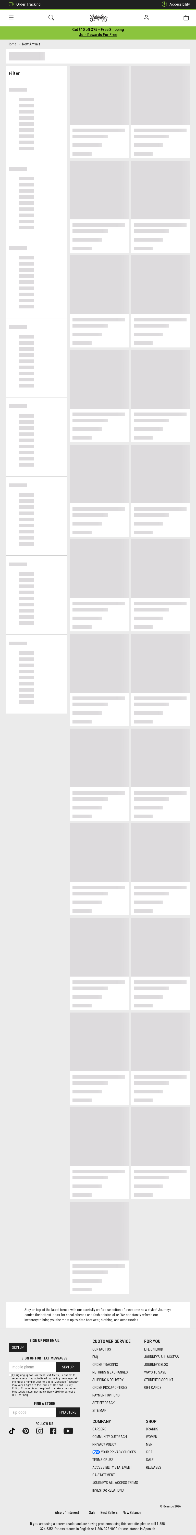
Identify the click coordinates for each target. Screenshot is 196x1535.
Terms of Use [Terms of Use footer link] (103, 1460)
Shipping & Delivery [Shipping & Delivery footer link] (108, 1380)
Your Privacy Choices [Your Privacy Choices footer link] (114, 1452)
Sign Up (18, 1347)
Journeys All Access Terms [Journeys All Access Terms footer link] (115, 1483)
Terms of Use (50, 1385)
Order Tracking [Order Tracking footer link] (105, 1365)
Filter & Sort (37, 71)
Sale (92, 1513)
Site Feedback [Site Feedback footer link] (103, 1403)
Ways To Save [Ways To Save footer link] (155, 1372)
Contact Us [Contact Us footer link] (101, 1349)
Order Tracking (23, 4)
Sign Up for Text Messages (44, 1358)
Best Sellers (109, 1513)
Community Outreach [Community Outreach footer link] (109, 1437)
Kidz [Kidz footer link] (149, 1452)
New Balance (132, 1513)
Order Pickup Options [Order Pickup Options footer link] (109, 1388)
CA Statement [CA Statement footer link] (103, 1475)
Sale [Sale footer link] (150, 1460)
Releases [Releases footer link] (153, 1467)
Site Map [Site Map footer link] (99, 1410)
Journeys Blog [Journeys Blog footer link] (156, 1365)
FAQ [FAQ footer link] (95, 1357)
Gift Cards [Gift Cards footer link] (153, 1388)
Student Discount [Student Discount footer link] (158, 1380)
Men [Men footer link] (149, 1444)
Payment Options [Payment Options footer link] (106, 1395)
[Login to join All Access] (98, 30)
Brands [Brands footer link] (152, 1429)
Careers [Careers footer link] (99, 1429)
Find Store (67, 1412)
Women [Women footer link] (151, 1437)
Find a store (44, 1404)
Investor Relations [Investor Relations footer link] (108, 1490)
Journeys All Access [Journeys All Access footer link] (161, 1357)
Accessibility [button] (174, 4)
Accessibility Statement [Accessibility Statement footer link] (112, 1467)
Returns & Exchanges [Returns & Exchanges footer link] (110, 1372)
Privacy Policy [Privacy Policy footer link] (104, 1444)
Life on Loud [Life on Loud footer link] (153, 1349)
